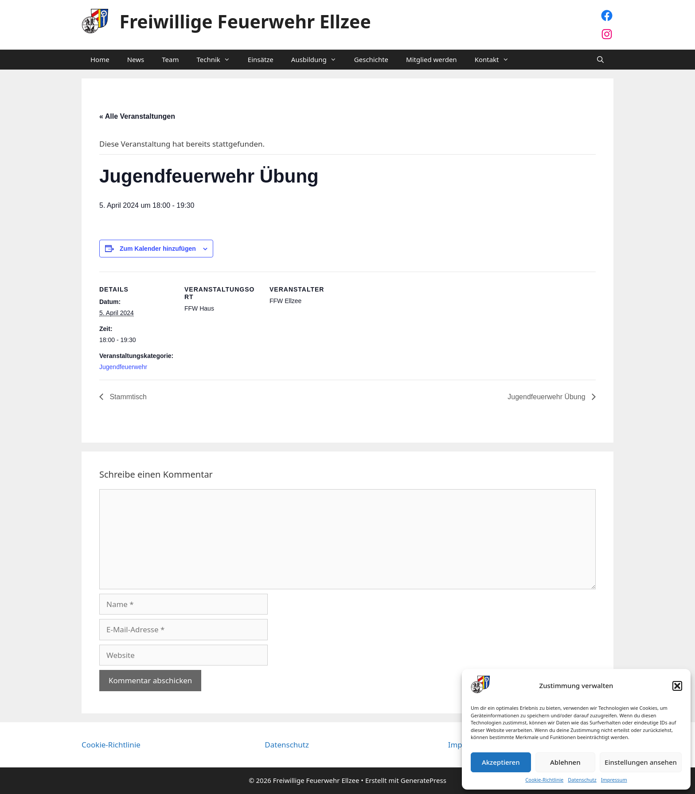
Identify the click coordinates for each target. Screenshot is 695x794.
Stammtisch (127, 397)
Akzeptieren (501, 762)
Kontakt (496, 60)
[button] (677, 685)
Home (99, 59)
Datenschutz (582, 780)
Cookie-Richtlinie (544, 780)
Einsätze (260, 59)
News (135, 59)
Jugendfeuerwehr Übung (547, 397)
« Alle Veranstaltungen (137, 116)
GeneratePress (423, 780)
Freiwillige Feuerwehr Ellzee (245, 21)
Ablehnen (565, 762)
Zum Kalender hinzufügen (158, 248)
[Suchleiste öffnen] (600, 60)
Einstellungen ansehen (641, 762)
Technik (217, 60)
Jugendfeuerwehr (123, 366)
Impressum (614, 780)
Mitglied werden (431, 59)
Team (170, 59)
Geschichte (371, 59)
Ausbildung (318, 60)
